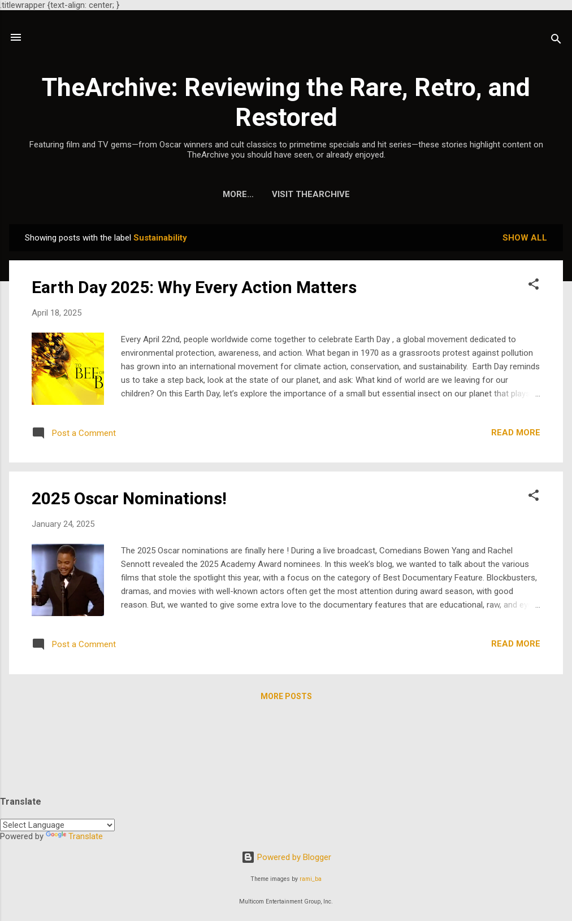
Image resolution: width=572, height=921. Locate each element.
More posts (286, 696)
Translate (74, 836)
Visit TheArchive (286, 194)
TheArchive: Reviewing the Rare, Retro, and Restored (286, 102)
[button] (533, 286)
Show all (524, 238)
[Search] (556, 41)
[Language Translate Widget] (57, 825)
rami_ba (311, 879)
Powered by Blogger (286, 857)
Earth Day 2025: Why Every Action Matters (194, 287)
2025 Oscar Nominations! (129, 498)
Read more (515, 432)
